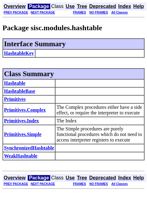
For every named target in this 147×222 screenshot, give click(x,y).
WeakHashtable (20, 155)
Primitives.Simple (22, 134)
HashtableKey (19, 53)
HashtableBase (19, 91)
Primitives (15, 99)
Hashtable (14, 83)
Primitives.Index (21, 120)
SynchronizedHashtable (29, 147)
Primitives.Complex (25, 110)
